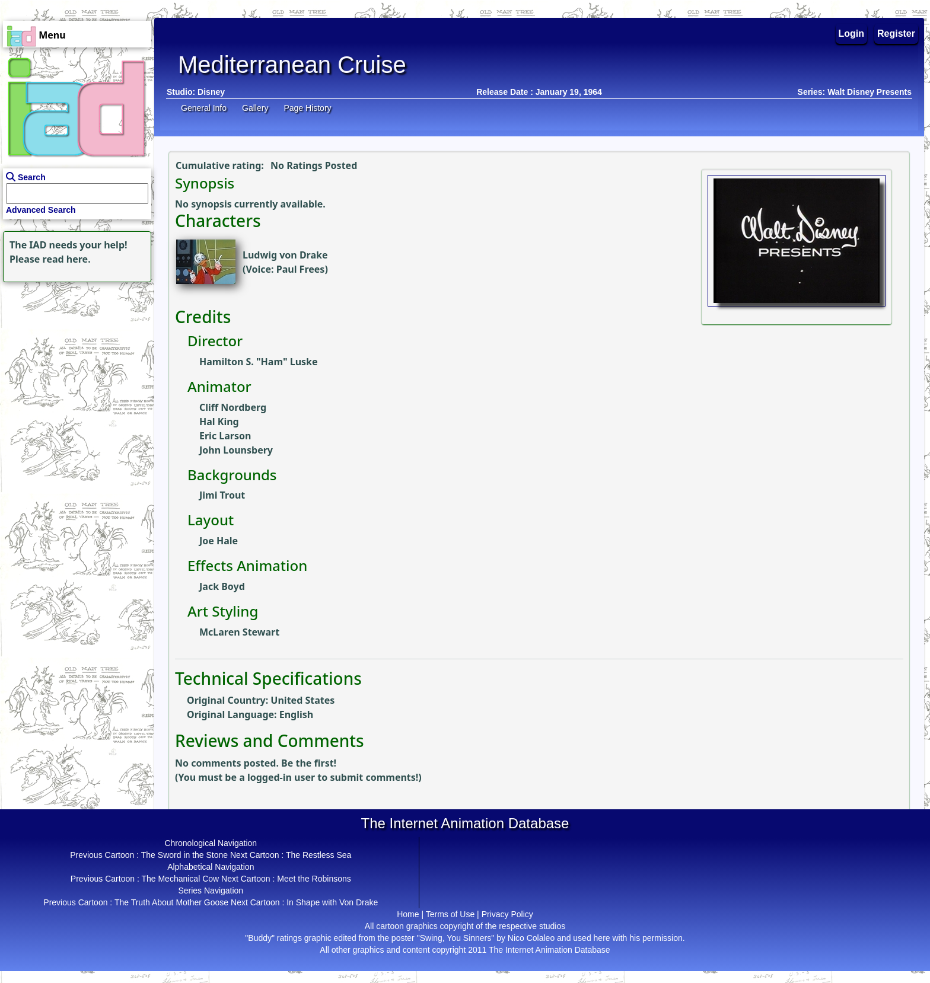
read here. (67, 259)
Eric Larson (225, 435)
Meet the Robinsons (314, 878)
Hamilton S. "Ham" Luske (258, 361)
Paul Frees (300, 269)
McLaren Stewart (239, 632)
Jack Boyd (222, 586)
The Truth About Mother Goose (171, 902)
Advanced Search (41, 210)
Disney (211, 92)
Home (408, 914)
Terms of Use (450, 914)
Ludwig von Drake (285, 254)
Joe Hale (218, 540)
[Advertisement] (74, 359)
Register (896, 33)
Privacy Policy (507, 914)
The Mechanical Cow (180, 878)
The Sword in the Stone (184, 855)
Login (852, 33)
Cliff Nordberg (232, 407)
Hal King (219, 421)
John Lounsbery (236, 450)
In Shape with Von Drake (332, 902)
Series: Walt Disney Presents (855, 92)
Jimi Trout (222, 495)
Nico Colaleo (531, 938)
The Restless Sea (319, 855)
